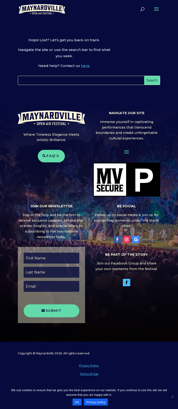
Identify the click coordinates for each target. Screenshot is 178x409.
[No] (172, 396)
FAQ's (53, 156)
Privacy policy (95, 402)
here (85, 65)
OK (77, 402)
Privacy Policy (89, 365)
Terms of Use (88, 374)
